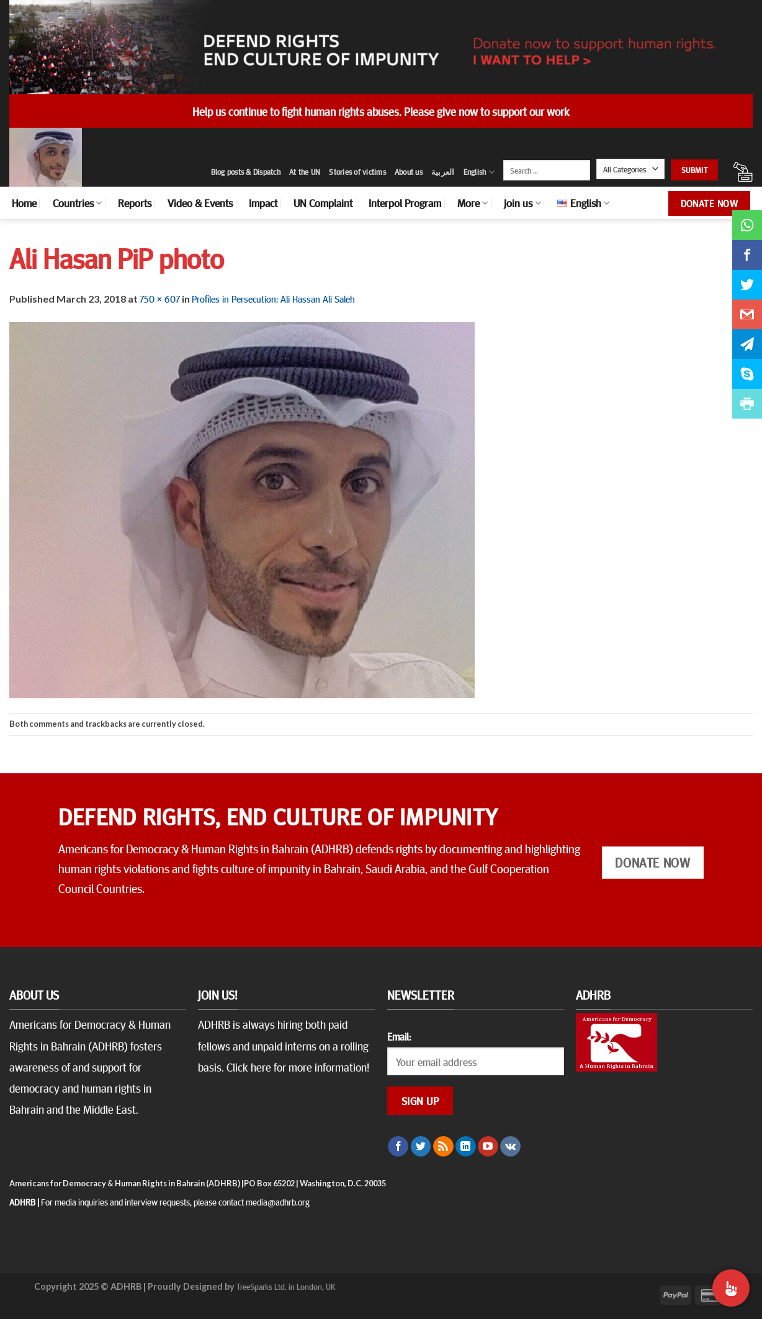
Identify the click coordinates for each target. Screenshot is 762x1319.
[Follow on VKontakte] (510, 1146)
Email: (399, 1036)
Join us (522, 202)
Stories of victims (357, 171)
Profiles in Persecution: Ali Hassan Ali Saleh (273, 298)
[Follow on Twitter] (421, 1146)
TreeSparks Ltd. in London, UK (285, 1286)
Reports (134, 202)
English (479, 172)
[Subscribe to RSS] (443, 1146)
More (472, 202)
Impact (263, 202)
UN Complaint (323, 202)
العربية (443, 171)
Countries (77, 202)
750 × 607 (160, 298)
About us (409, 171)
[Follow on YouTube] (488, 1146)
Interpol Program (405, 202)
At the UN (304, 171)
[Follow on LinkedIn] (465, 1146)
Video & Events (200, 202)
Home (24, 202)
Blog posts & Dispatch (245, 171)
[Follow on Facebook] (398, 1146)
